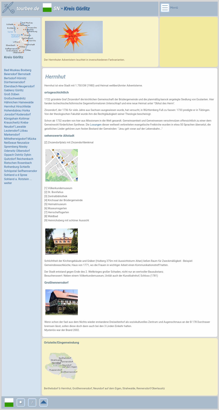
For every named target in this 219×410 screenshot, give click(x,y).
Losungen (95, 124)
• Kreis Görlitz (75, 9)
